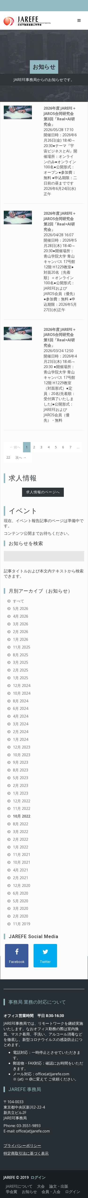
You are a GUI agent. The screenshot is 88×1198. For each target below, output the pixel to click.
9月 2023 (20, 762)
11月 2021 (21, 854)
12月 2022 (21, 801)
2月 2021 (20, 877)
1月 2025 (20, 677)
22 (8, 457)
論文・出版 (58, 1186)
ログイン (38, 1177)
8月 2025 (20, 654)
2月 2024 (20, 731)
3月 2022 (20, 831)
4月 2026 (20, 616)
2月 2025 (20, 670)
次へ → (20, 457)
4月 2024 (20, 716)
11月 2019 (21, 923)
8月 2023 (20, 770)
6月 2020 (20, 893)
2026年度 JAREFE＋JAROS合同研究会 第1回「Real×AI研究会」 (60, 337)
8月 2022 (20, 823)
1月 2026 (20, 639)
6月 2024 (20, 708)
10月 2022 (21, 816)
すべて (18, 601)
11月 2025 (21, 647)
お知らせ (29, 1191)
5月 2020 (20, 900)
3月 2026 (20, 624)
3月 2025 (20, 662)
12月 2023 (21, 747)
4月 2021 (20, 870)
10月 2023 (21, 754)
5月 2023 (20, 777)
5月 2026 (20, 608)
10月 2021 (21, 862)
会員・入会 (51, 1191)
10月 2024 (21, 693)
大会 (41, 1186)
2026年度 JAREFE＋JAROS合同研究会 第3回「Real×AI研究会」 (60, 116)
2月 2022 (20, 839)
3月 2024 (20, 723)
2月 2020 (20, 916)
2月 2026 (20, 631)
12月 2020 (21, 885)
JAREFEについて (19, 1186)
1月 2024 (20, 739)
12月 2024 (21, 685)
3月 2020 (20, 908)
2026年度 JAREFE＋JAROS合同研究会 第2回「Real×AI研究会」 (60, 221)
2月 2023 (20, 785)
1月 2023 (20, 793)
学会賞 (11, 1191)
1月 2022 (20, 847)
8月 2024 (20, 701)
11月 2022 (21, 808)
